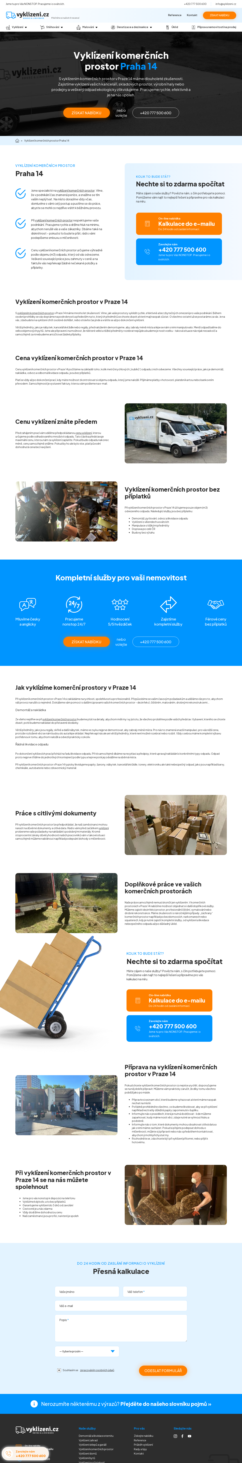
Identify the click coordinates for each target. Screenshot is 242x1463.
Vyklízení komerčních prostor (96, 1449)
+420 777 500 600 (195, 3)
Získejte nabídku (143, 1435)
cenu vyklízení (84, 432)
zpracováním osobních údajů (97, 1370)
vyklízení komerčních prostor (76, 190)
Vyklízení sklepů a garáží (92, 1444)
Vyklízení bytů (87, 1458)
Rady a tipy (140, 1449)
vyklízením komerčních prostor (35, 313)
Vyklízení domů (88, 1453)
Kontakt (192, 15)
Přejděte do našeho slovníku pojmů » (165, 1404)
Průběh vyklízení (143, 1444)
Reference (174, 15)
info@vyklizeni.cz (226, 3)
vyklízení (104, 828)
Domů (17, 140)
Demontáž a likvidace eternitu (96, 1435)
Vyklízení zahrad (88, 1440)
